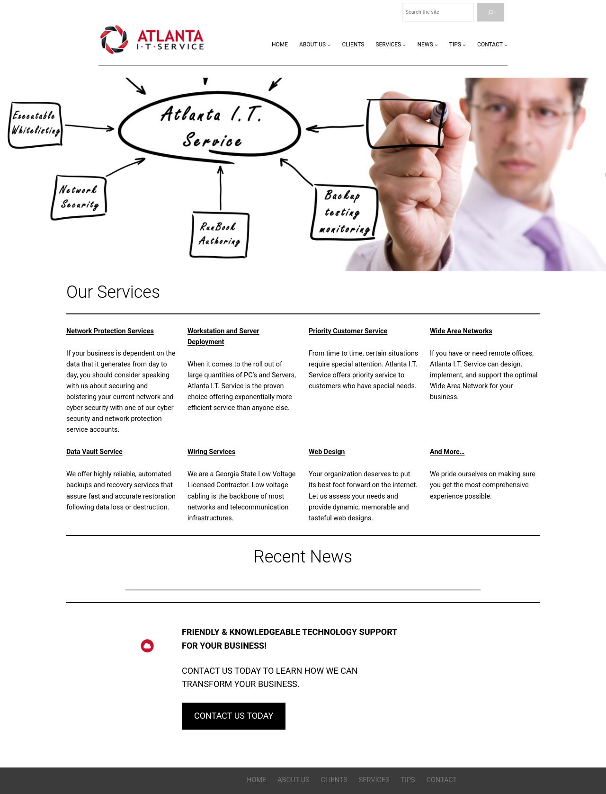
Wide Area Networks (461, 331)
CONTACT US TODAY (233, 716)
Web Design (327, 452)
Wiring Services (211, 452)
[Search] (490, 12)
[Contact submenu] (506, 44)
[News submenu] (436, 44)
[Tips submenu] (464, 44)
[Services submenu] (404, 44)
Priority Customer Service (348, 331)
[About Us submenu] (328, 44)
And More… (447, 452)
